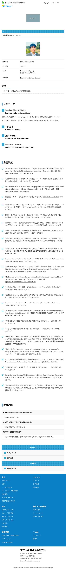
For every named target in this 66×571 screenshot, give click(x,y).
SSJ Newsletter (6, 539)
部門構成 (36, 484)
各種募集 (5, 494)
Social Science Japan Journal (10, 535)
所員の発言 (36, 510)
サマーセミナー (38, 513)
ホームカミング (38, 516)
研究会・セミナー (7, 516)
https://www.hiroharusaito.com (30, 78)
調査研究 (5, 526)
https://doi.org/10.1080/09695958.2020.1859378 (20, 282)
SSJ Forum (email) (7, 542)
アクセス (46, 3)
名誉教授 (36, 487)
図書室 (35, 539)
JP (53, 3)
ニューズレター (7, 487)
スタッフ (36, 480)
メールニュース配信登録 (10, 491)
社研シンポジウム (7, 520)
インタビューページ (8, 497)
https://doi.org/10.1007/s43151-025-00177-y (19, 173)
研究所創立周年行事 (8, 501)
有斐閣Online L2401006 (51, 197)
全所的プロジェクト (8, 510)
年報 (3, 484)
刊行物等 (5, 523)
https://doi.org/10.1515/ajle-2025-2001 (17, 191)
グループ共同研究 (7, 513)
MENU (63, 2)
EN (58, 3)
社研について (6, 480)
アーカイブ (36, 535)
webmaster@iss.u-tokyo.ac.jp (32, 561)
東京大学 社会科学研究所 (33, 550)
